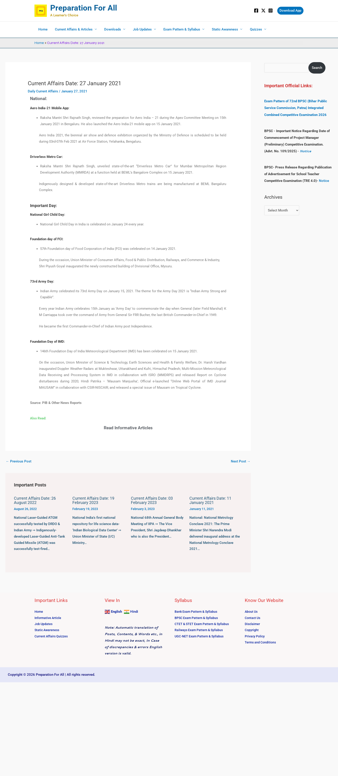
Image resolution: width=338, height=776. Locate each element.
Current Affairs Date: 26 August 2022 (35, 500)
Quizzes (251, 29)
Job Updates (139, 29)
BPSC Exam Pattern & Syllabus (198, 618)
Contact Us (253, 618)
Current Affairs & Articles (72, 29)
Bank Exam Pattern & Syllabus (197, 611)
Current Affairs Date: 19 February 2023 (93, 500)
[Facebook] (256, 10)
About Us (252, 611)
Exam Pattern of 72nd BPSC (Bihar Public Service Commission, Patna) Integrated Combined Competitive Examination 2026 (295, 108)
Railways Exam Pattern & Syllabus (200, 630)
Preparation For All (83, 8)
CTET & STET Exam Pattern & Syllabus (203, 624)
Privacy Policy (255, 636)
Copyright (252, 630)
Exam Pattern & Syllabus (178, 29)
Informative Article (48, 618)
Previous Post (18, 461)
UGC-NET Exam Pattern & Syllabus (200, 636)
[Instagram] (270, 10)
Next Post (240, 461)
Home (42, 29)
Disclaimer (253, 624)
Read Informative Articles (128, 427)
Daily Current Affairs (43, 91)
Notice (305, 150)
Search (317, 68)
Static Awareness (221, 29)
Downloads (110, 29)
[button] (290, 11)
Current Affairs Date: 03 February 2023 (152, 500)
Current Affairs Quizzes (52, 636)
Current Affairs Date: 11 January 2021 (210, 500)
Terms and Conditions (261, 643)
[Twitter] (263, 10)
